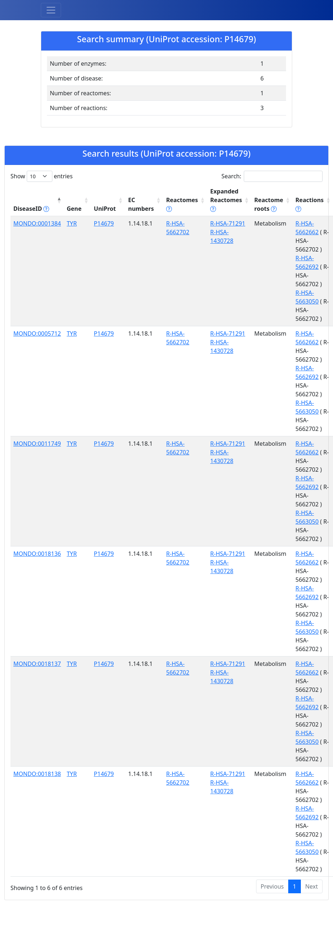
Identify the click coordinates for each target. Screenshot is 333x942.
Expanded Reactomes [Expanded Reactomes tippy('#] (226, 200)
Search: (272, 176)
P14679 (104, 223)
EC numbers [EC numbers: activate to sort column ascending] (141, 204)
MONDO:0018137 (37, 664)
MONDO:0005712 (37, 333)
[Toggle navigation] (51, 10)
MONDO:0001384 (37, 223)
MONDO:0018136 (37, 554)
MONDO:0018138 (37, 774)
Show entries (41, 176)
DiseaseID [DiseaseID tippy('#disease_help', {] (31, 209)
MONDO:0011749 (37, 444)
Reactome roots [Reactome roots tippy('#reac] (268, 204)
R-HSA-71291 (227, 223)
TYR (72, 223)
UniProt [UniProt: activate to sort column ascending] (105, 209)
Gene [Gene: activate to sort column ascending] (74, 209)
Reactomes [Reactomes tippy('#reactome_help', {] (182, 204)
